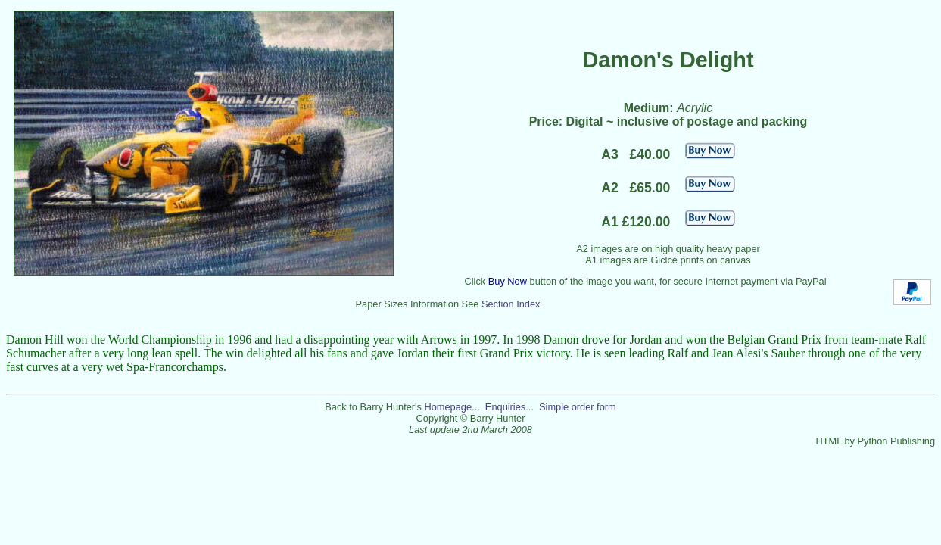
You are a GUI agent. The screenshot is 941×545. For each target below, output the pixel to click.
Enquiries (505, 407)
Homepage (448, 407)
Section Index (511, 304)
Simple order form (577, 407)
